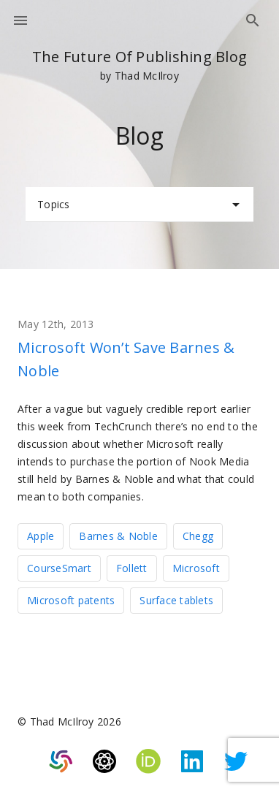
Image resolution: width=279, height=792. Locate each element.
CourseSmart (59, 568)
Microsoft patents (71, 600)
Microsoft (196, 568)
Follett (132, 568)
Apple (40, 536)
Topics (141, 204)
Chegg (198, 536)
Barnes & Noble (118, 536)
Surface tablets (176, 600)
